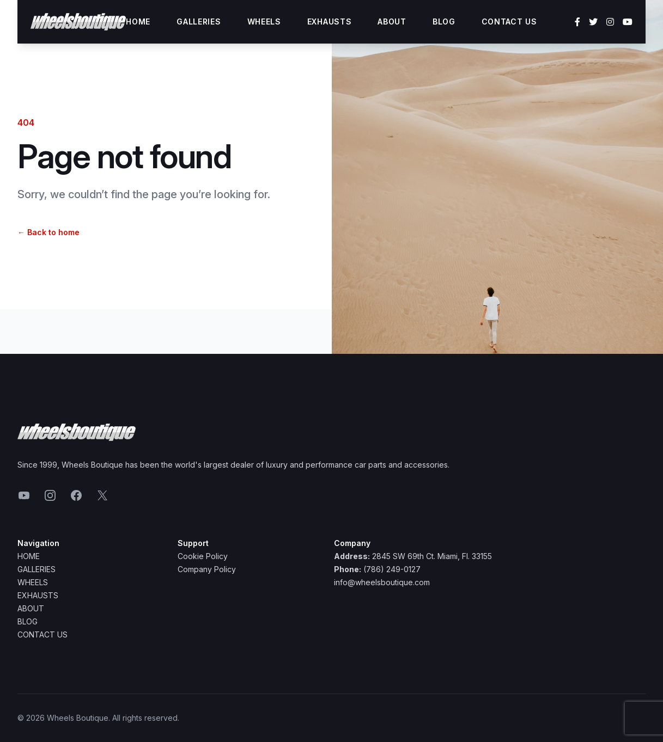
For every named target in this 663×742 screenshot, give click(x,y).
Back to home (48, 232)
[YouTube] (627, 21)
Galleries (199, 21)
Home (138, 21)
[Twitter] (593, 21)
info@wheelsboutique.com (382, 582)
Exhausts (329, 21)
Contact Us (509, 21)
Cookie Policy (203, 556)
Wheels (264, 21)
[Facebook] (577, 21)
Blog (444, 21)
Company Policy (207, 569)
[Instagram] (610, 21)
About (392, 21)
